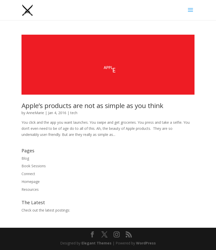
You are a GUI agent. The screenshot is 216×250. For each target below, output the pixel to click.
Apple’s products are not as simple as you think (92, 105)
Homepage (30, 181)
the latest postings (54, 210)
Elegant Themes (96, 243)
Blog (25, 158)
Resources (30, 189)
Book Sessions (33, 165)
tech (73, 112)
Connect (28, 173)
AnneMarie (35, 112)
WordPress (146, 243)
